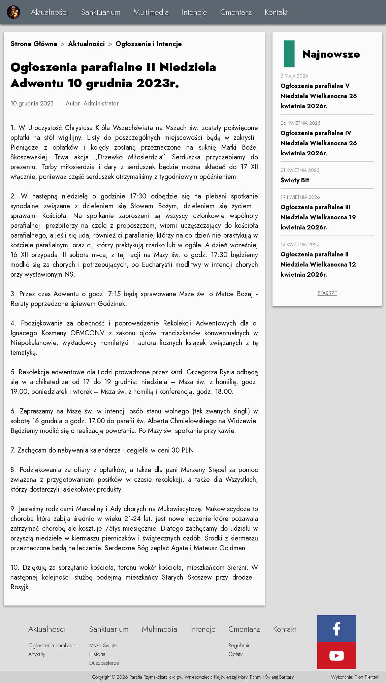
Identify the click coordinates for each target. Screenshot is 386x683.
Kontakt (276, 12)
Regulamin (239, 645)
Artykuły (36, 654)
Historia (97, 654)
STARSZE (327, 293)
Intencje (194, 12)
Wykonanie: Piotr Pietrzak (355, 677)
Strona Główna (33, 44)
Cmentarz (236, 12)
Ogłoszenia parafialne (52, 645)
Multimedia (151, 12)
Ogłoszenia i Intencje (149, 44)
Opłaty (235, 654)
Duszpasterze (104, 663)
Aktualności (49, 12)
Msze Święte (103, 645)
